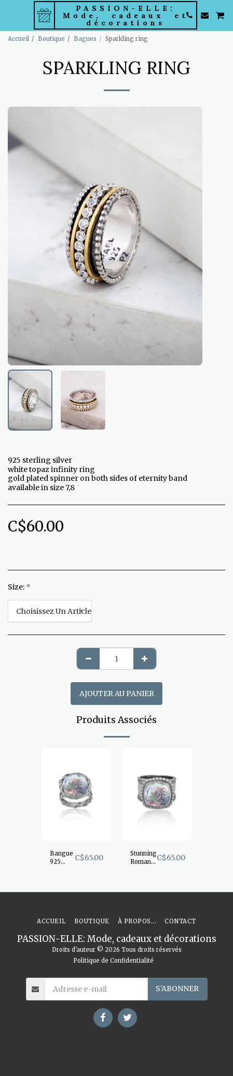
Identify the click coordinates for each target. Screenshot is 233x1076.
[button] (11, 15)
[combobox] (50, 611)
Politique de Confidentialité (113, 960)
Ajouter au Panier (116, 693)
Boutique (51, 38)
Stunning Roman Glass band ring (143, 858)
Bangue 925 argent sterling (61, 858)
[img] (77, 794)
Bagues (85, 38)
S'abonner (177, 988)
